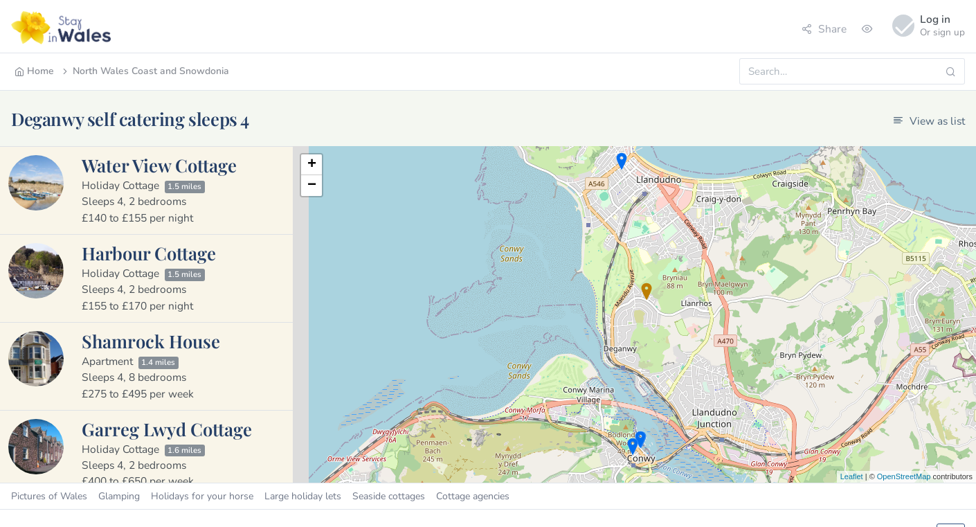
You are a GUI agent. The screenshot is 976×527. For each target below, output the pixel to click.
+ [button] (311, 164)
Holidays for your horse (202, 496)
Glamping (119, 496)
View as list (929, 121)
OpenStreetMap (904, 476)
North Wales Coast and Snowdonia (144, 71)
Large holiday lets (302, 496)
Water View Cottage (159, 165)
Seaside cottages (388, 496)
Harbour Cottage (149, 253)
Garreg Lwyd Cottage (167, 428)
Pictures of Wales (49, 496)
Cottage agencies (472, 496)
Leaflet (851, 476)
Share (824, 28)
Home (34, 71)
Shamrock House (151, 340)
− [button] (311, 185)
